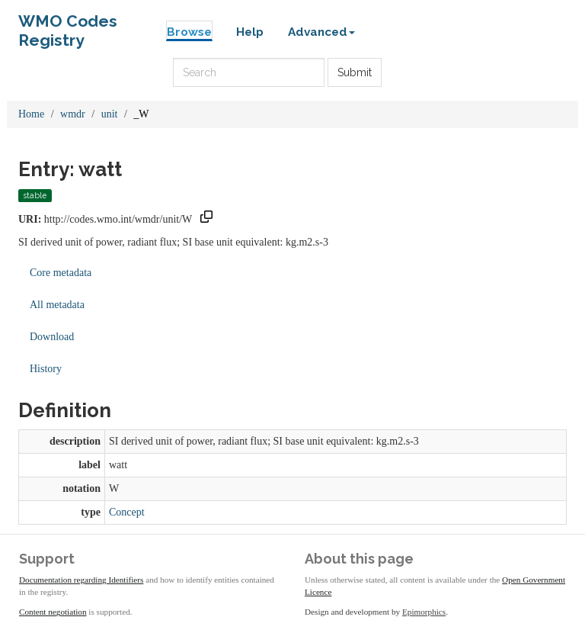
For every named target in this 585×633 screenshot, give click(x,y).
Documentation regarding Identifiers (81, 579)
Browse (189, 32)
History (46, 368)
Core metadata (60, 272)
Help (250, 32)
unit (109, 114)
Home (31, 114)
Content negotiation (53, 611)
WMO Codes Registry (67, 24)
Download (52, 336)
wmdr (72, 114)
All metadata (57, 304)
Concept (127, 512)
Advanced (321, 32)
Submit (354, 72)
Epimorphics (424, 611)
